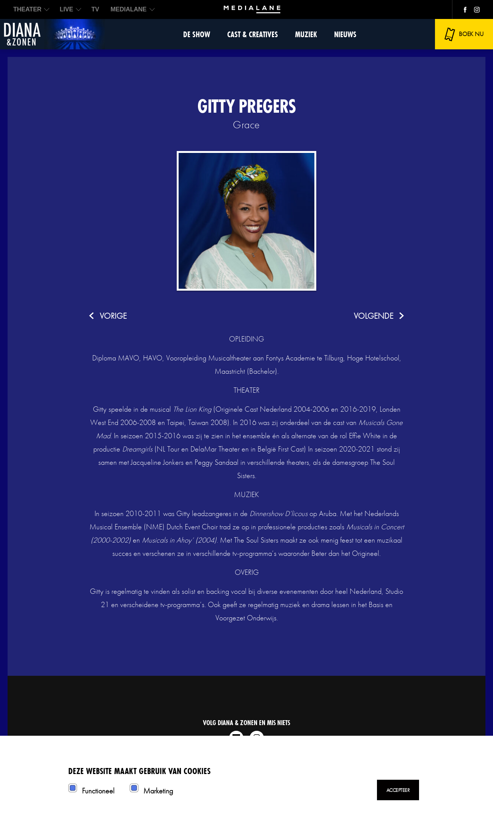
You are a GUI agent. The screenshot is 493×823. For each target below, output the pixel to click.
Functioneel (98, 791)
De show (196, 34)
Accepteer (398, 790)
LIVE (66, 9)
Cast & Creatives (252, 34)
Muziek (306, 34)
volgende (373, 315)
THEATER (27, 9)
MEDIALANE (128, 9)
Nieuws (345, 34)
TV (95, 9)
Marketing (158, 791)
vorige (113, 315)
